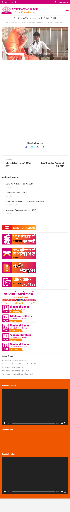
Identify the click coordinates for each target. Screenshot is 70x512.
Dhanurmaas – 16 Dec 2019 (16, 193)
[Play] (5, 423)
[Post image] (3, 184)
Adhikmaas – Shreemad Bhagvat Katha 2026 (17, 374)
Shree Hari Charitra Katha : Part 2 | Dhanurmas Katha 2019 (27, 201)
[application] (35, 407)
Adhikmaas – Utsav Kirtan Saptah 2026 (15, 371)
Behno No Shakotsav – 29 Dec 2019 (19, 184)
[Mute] (62, 423)
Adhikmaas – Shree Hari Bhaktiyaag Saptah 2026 (19, 364)
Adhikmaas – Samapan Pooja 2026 (14, 360)
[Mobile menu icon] (67, 10)
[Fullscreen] (65, 423)
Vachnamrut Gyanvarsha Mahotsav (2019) (21, 210)
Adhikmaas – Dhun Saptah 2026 (13, 367)
